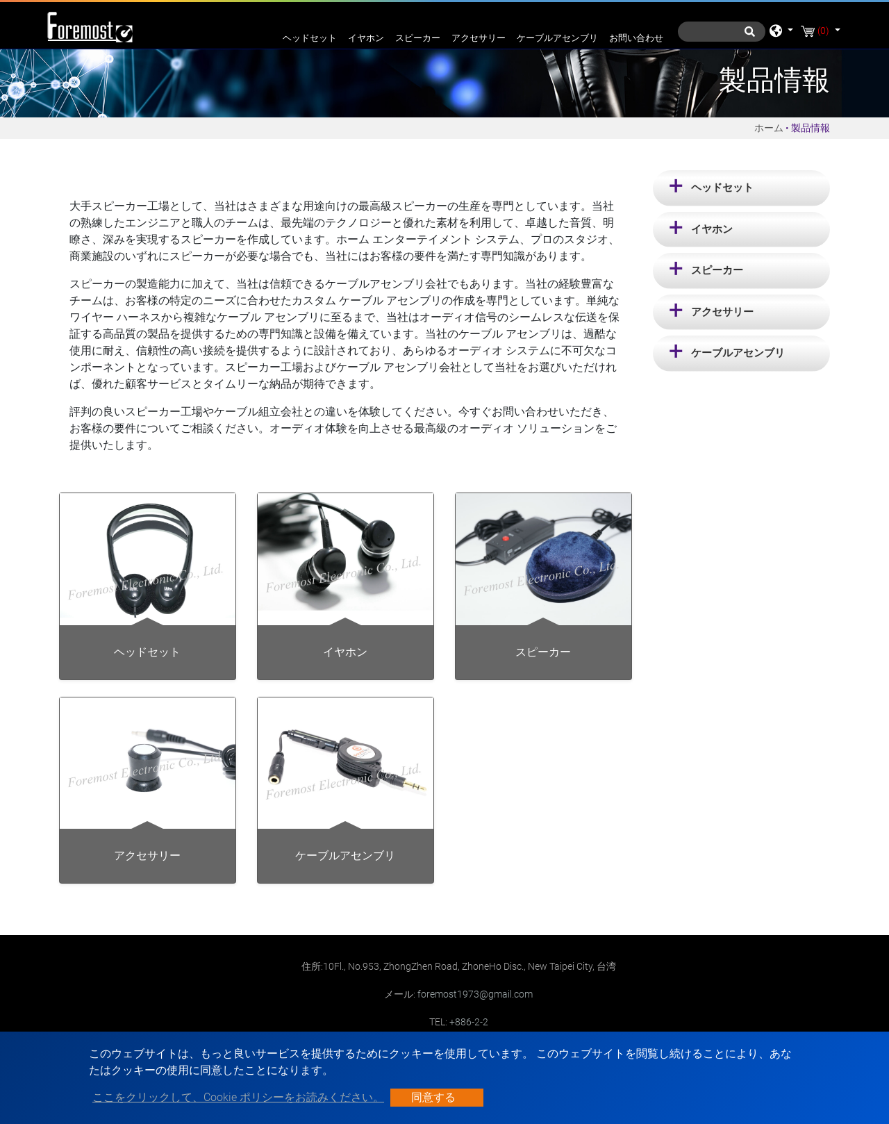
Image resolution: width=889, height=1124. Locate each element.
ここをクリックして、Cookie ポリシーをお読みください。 (238, 1097)
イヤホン (366, 38)
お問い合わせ (636, 38)
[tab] (741, 188)
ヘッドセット (310, 38)
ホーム (768, 127)
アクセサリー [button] (722, 312)
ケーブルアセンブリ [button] (738, 353)
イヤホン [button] (712, 229)
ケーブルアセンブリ (557, 38)
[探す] (721, 32)
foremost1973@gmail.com (475, 994)
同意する (433, 1097)
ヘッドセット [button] (722, 187)
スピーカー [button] (717, 270)
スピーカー (417, 38)
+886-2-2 (468, 1021)
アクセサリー (478, 38)
